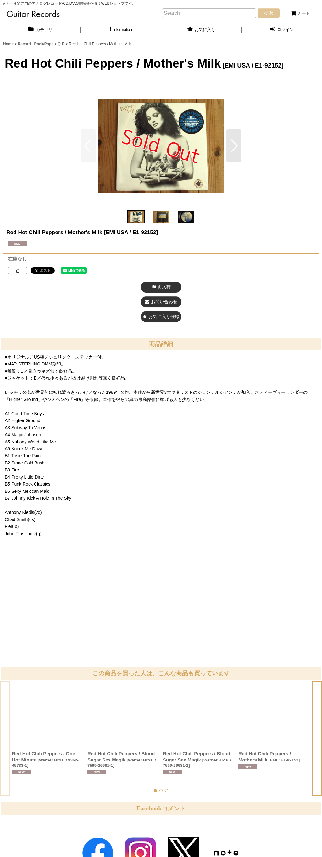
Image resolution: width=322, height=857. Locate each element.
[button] (120, 29)
